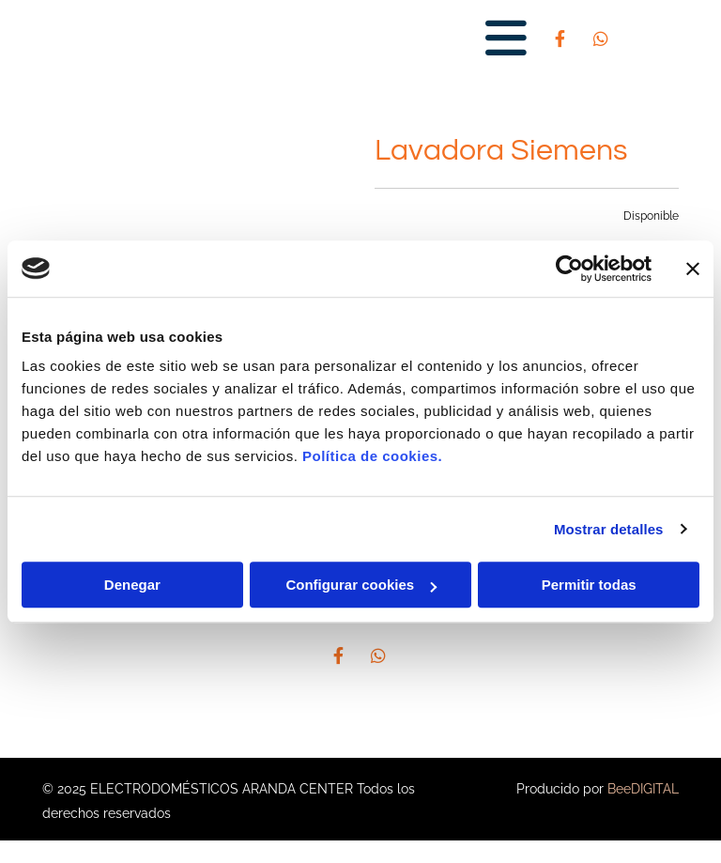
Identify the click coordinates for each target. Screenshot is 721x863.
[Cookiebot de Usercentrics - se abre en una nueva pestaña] (569, 268)
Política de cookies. (372, 456)
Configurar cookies (361, 585)
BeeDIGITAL (643, 788)
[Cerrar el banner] (692, 268)
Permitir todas (589, 585)
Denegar (132, 585)
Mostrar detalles (609, 529)
